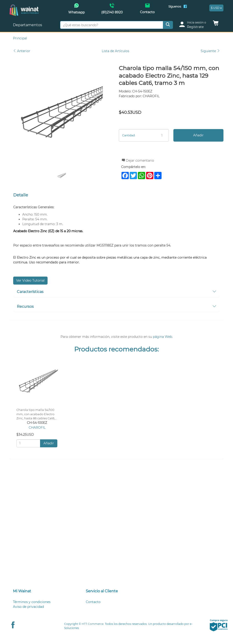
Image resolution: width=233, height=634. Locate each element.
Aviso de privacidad (28, 607)
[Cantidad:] (144, 135)
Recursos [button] (116, 306)
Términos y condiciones (32, 602)
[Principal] (24, 7)
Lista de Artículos (115, 51)
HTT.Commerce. (93, 624)
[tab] (116, 292)
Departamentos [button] (28, 25)
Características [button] (116, 292)
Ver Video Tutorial (30, 280)
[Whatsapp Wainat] (76, 10)
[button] (215, 24)
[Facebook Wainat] (185, 7)
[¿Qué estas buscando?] (111, 25)
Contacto (93, 602)
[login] (194, 24)
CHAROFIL (37, 427)
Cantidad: (128, 135)
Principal (20, 38)
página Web (162, 337)
